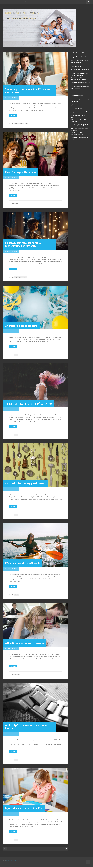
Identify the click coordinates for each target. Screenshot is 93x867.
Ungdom (80, 1)
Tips (26, 123)
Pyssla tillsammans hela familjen (24, 808)
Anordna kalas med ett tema (21, 325)
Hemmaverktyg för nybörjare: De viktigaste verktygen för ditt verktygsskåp (79, 137)
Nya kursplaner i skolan (77, 107)
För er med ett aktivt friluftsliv (22, 563)
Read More (13, 115)
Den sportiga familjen (50, 1)
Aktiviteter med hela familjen (15, 1)
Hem (4, 1)
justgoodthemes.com (18, 861)
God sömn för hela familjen (34, 1)
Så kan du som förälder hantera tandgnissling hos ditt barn (23, 244)
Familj (61, 1)
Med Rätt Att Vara (11, 860)
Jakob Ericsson (11, 97)
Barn (66, 1)
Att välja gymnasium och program (24, 642)
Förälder (72, 1)
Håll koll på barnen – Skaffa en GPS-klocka (26, 727)
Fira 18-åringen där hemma (20, 171)
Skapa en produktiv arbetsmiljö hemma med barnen (27, 90)
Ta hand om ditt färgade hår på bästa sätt (28, 403)
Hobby (16, 594)
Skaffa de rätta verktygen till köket (25, 483)
